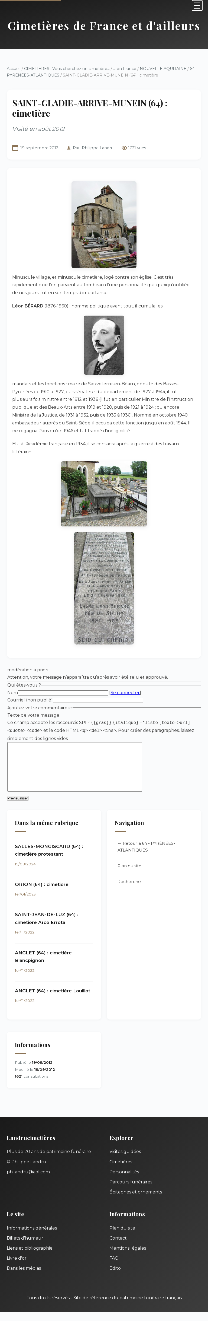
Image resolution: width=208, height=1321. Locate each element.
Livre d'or (17, 1266)
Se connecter (125, 692)
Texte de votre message (33, 715)
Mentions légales (127, 1256)
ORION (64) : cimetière (42, 893)
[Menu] (197, 5)
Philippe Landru (97, 147)
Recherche (129, 890)
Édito (115, 1276)
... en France (124, 68)
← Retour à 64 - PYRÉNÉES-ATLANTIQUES (146, 855)
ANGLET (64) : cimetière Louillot (52, 999)
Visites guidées (125, 1160)
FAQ (114, 1266)
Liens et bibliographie (30, 1256)
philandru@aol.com (28, 1180)
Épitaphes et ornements (135, 1200)
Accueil (14, 68)
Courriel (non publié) (30, 700)
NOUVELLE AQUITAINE (163, 68)
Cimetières (120, 1170)
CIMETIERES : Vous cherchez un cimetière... (67, 68)
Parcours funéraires (130, 1190)
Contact (118, 1246)
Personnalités (124, 1180)
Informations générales (32, 1236)
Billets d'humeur (25, 1246)
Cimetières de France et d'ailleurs (104, 25)
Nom (12, 692)
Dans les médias (24, 1276)
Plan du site (129, 874)
